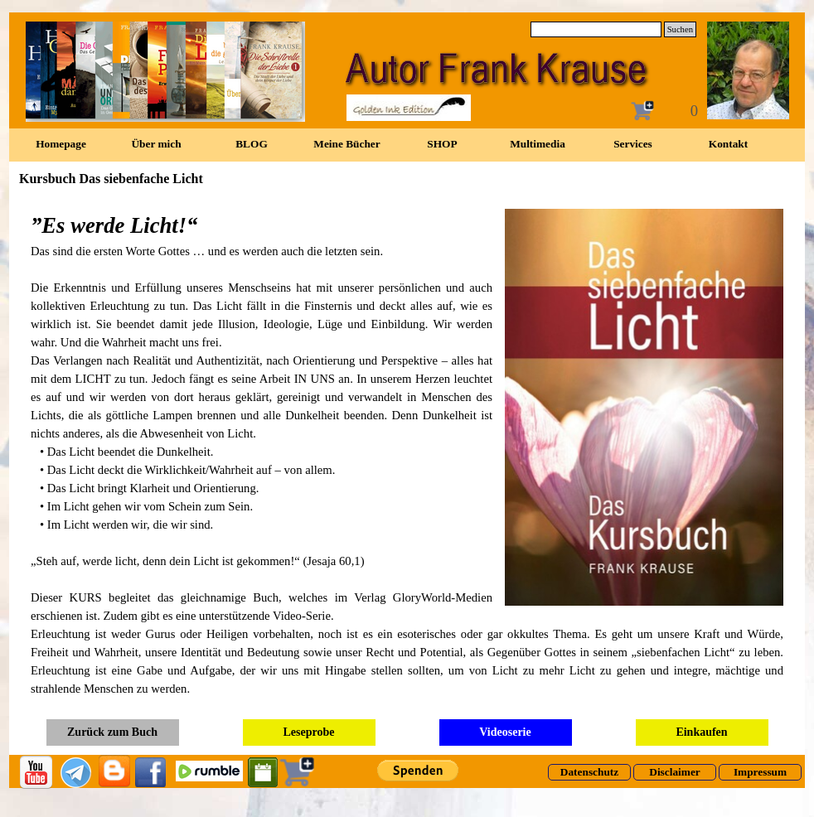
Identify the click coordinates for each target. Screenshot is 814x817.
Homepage (61, 144)
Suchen (680, 29)
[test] (589, 772)
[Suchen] (596, 29)
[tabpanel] (407, 453)
